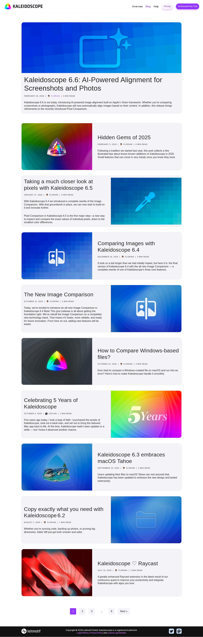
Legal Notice (82, 633)
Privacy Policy (96, 633)
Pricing (167, 6)
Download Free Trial (187, 6)
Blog (148, 6)
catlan (53, 414)
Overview (137, 6)
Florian (55, 96)
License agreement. (117, 633)
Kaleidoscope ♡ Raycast (128, 564)
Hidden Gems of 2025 (124, 137)
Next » (124, 611)
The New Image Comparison (58, 295)
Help (156, 6)
